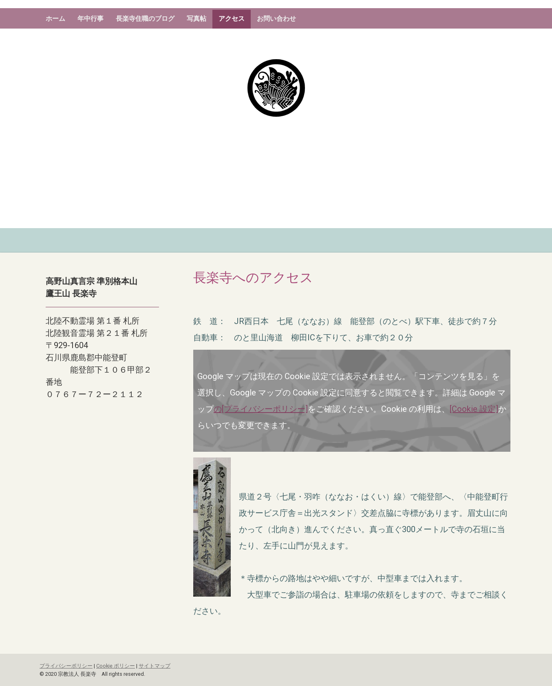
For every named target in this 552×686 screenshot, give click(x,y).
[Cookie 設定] (474, 409)
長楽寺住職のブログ (145, 18)
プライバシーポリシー (66, 666)
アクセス (232, 18)
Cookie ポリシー (115, 666)
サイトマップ (154, 666)
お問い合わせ (276, 18)
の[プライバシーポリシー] (261, 409)
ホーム (55, 18)
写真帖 (196, 18)
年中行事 (90, 18)
